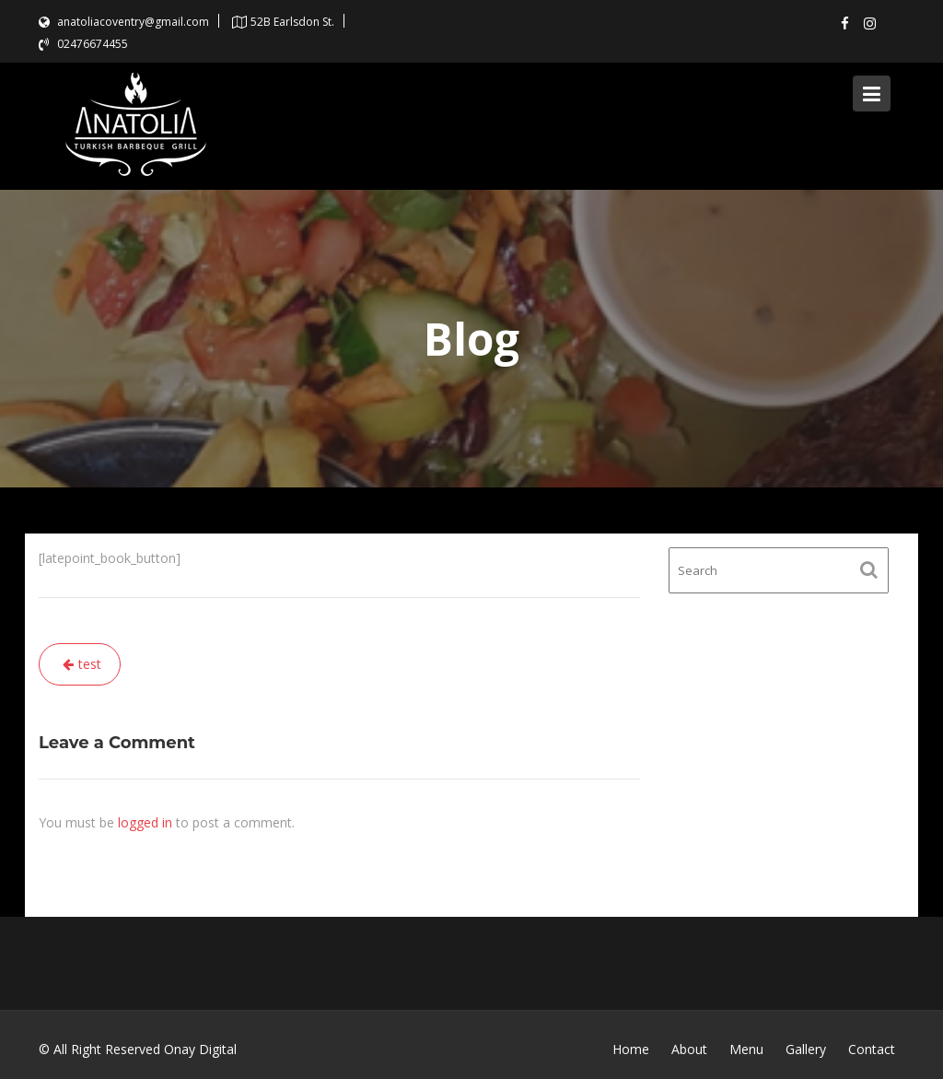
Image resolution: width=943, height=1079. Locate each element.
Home (630, 1049)
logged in (145, 822)
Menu (746, 1049)
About (689, 1049)
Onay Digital (200, 1049)
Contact (871, 1049)
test (89, 664)
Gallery (806, 1049)
